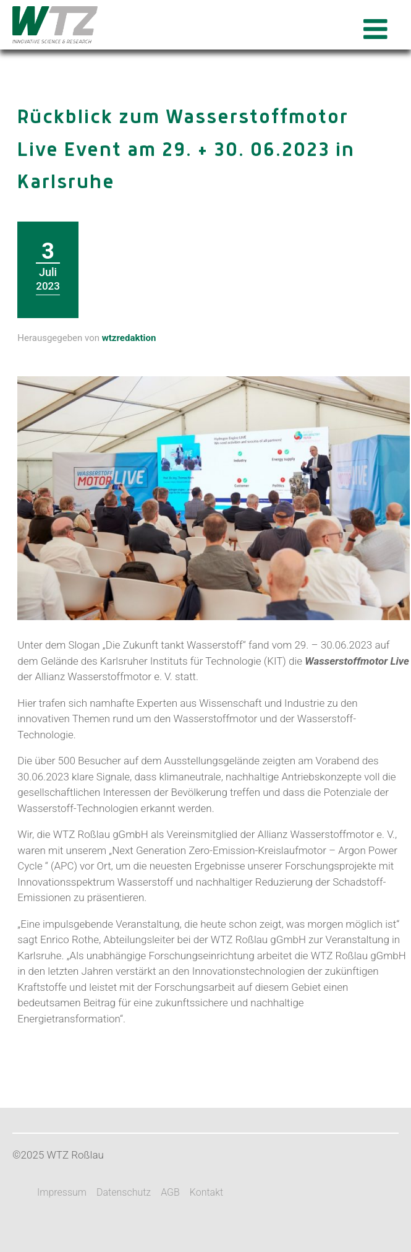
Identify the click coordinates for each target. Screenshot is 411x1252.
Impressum (62, 1192)
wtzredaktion (129, 337)
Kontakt (206, 1192)
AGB (170, 1192)
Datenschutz (123, 1192)
